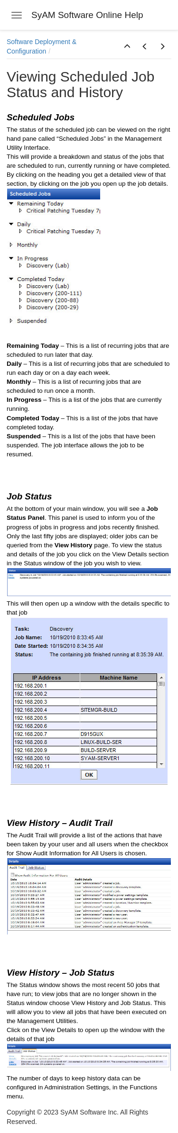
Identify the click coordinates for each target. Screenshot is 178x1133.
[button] (127, 46)
